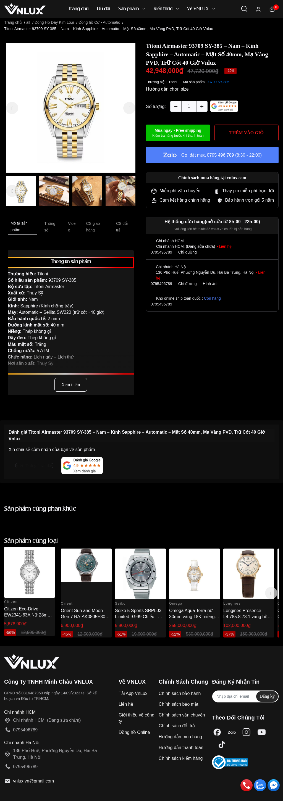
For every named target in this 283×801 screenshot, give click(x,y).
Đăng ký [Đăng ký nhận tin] (267, 696)
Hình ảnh (211, 283)
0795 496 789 (220, 155)
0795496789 (161, 252)
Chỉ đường (187, 252)
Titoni (173, 82)
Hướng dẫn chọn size (167, 89)
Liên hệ (126, 704)
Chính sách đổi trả (177, 725)
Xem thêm (70, 384)
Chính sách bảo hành (180, 693)
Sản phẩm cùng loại (31, 541)
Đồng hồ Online (134, 732)
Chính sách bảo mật (178, 704)
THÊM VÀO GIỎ (246, 132)
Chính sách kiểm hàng (181, 758)
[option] (70, 108)
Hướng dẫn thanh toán (181, 747)
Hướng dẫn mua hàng (180, 736)
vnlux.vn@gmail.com (33, 781)
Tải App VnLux (133, 693)
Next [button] (271, 593)
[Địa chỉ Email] (245, 696)
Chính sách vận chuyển (182, 715)
